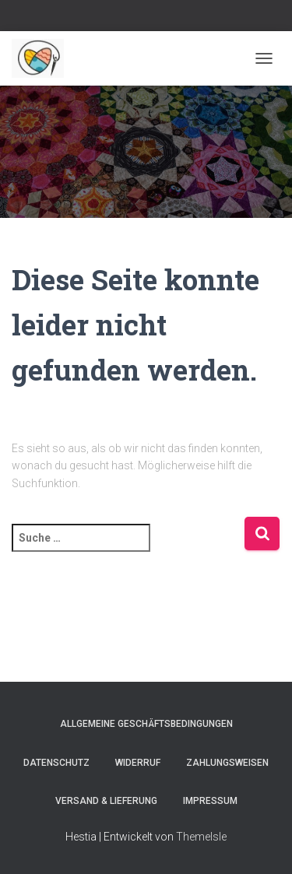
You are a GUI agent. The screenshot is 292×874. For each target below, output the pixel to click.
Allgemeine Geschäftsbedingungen (146, 723)
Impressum (210, 800)
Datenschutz (56, 762)
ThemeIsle (201, 836)
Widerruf (137, 762)
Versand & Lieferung (106, 800)
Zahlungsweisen (227, 762)
